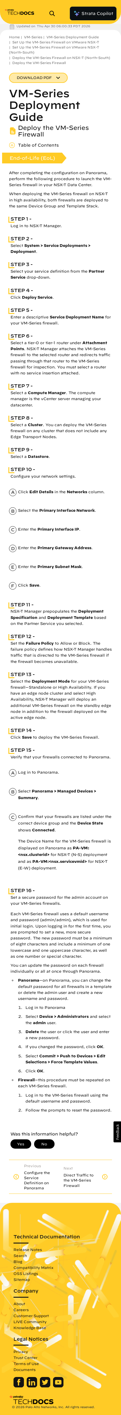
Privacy (20, 1351)
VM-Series (33, 37)
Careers (21, 1310)
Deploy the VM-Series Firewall (39, 63)
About (19, 1304)
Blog (17, 1261)
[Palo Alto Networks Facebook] (19, 1386)
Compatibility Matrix (33, 1267)
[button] (117, 1131)
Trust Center (25, 1357)
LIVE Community (30, 1322)
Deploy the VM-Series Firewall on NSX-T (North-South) (61, 58)
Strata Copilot (93, 13)
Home (14, 37)
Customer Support (31, 1316)
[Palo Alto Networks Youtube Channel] (58, 1386)
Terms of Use (26, 1363)
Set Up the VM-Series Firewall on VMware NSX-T (55, 42)
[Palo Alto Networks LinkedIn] (32, 1386)
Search (20, 1255)
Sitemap (21, 1279)
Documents (24, 1369)
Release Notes (27, 1249)
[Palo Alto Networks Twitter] (46, 1386)
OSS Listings (25, 1273)
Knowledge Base (29, 1328)
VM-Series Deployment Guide (72, 37)
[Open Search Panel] (53, 13)
